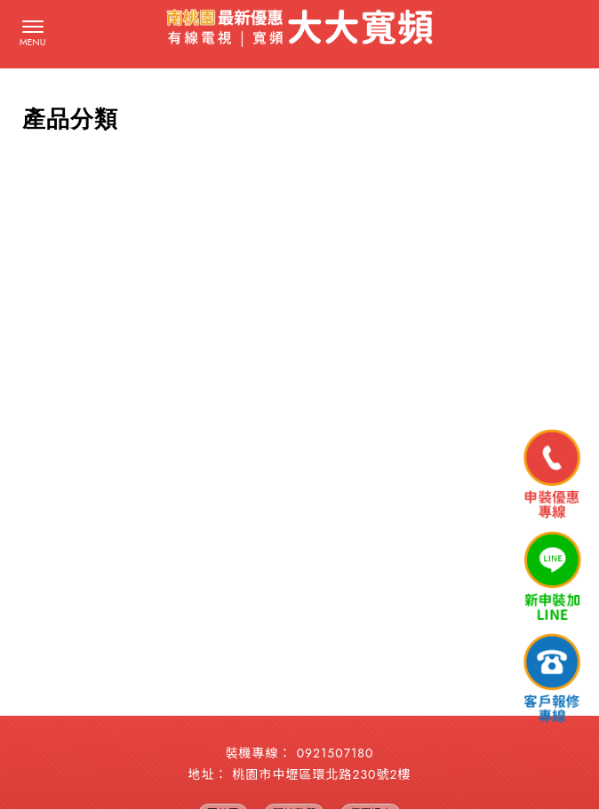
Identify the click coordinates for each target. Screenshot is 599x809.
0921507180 (335, 753)
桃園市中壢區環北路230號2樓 (322, 774)
